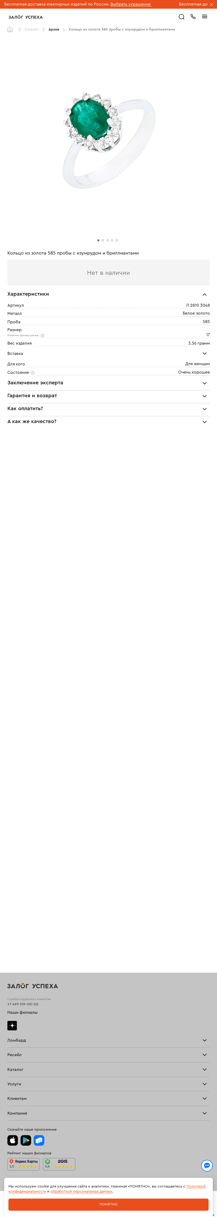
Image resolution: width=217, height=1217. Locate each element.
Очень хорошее (194, 372)
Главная (11, 29)
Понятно (108, 1204)
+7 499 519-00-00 (22, 1004)
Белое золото (196, 313)
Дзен (12, 1025)
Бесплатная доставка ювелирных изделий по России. (56, 4)
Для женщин (197, 364)
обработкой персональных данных (81, 1191)
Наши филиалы (22, 1012)
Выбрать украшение (131, 4)
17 (208, 335)
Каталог (32, 29)
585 (206, 322)
